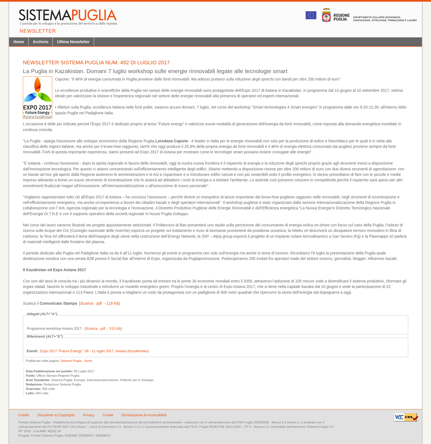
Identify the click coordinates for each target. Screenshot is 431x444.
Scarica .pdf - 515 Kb (103, 328)
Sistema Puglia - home (76, 360)
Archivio (40, 42)
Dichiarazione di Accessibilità (144, 415)
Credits (23, 415)
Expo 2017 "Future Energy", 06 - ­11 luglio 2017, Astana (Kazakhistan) (94, 351)
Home (18, 42)
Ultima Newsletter (73, 42)
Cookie (108, 415)
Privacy (89, 415)
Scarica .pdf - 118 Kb (99, 303)
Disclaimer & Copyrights (56, 415)
